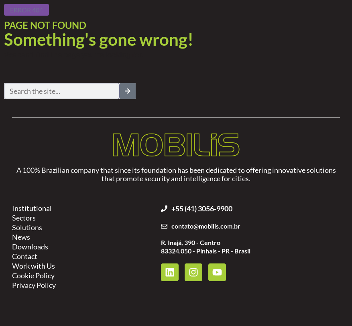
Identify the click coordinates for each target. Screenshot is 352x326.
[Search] (128, 91)
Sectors (24, 217)
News (21, 237)
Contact (24, 256)
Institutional (32, 208)
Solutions (27, 227)
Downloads (30, 246)
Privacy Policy (34, 285)
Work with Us (33, 265)
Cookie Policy (33, 275)
